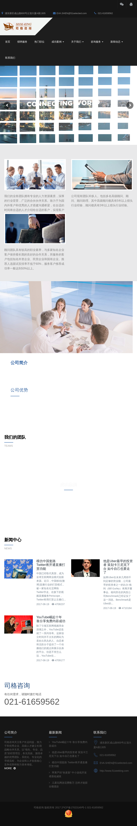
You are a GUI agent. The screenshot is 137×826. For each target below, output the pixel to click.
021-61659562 (103, 13)
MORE (10, 696)
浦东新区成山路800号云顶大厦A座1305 (23, 13)
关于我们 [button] (77, 41)
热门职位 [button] (39, 41)
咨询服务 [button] (97, 41)
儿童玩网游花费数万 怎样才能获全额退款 (68, 712)
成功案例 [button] (58, 41)
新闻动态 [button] (116, 41)
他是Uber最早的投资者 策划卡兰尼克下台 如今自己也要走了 (118, 509)
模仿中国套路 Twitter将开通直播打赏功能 (50, 506)
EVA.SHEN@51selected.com (70, 13)
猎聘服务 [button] (22, 41)
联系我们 (10, 57)
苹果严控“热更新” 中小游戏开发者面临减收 (68, 702)
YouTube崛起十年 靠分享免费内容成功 (50, 560)
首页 (7, 41)
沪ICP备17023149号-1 (73, 735)
